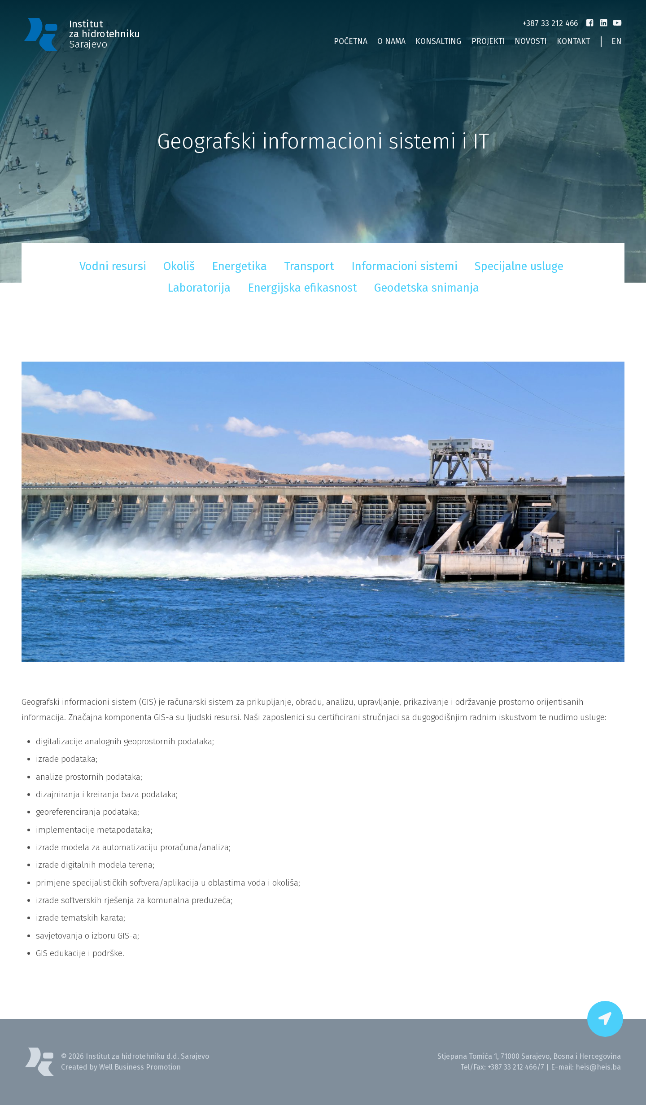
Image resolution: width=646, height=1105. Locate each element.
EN (616, 41)
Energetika (239, 266)
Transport (309, 266)
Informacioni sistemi (404, 266)
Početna (350, 41)
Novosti (530, 41)
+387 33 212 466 (550, 23)
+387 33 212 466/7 (516, 1067)
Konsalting (438, 41)
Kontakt (573, 41)
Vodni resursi (112, 266)
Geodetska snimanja (426, 288)
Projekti (488, 41)
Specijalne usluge (519, 266)
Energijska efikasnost (302, 288)
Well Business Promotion (140, 1067)
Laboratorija (199, 288)
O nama (391, 41)
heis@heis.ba (598, 1067)
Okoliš (179, 266)
